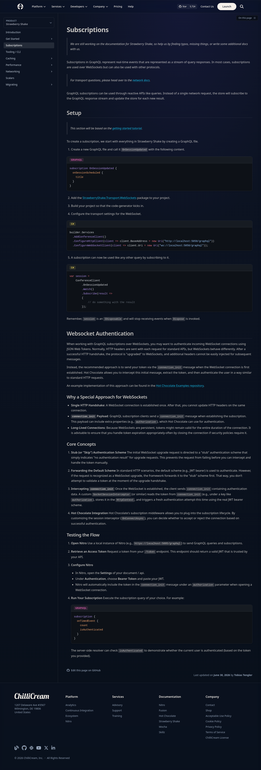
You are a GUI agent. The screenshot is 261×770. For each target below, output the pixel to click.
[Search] (242, 6)
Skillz (162, 732)
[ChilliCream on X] (46, 747)
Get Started (12, 38)
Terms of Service (215, 732)
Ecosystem (72, 716)
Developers (79, 6)
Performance (13, 65)
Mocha (163, 726)
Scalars (10, 78)
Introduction (13, 32)
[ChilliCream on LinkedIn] (53, 747)
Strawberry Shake (169, 721)
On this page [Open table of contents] (247, 17)
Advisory (117, 705)
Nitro (69, 721)
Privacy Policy (213, 726)
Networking (13, 71)
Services (58, 6)
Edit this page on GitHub (84, 670)
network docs (141, 80)
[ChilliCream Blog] (16, 747)
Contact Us (207, 6)
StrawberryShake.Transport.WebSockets (109, 198)
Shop (209, 710)
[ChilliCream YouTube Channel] (38, 747)
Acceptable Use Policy (218, 716)
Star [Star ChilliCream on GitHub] (183, 6)
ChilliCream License (217, 737)
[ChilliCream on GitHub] (24, 747)
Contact (210, 705)
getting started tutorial (127, 128)
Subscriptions (14, 45)
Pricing (118, 6)
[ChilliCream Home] (20, 6)
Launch (226, 6)
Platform (39, 6)
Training (117, 716)
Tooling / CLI (13, 52)
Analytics (71, 705)
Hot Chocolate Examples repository (180, 386)
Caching (10, 58)
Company (100, 6)
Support (117, 710)
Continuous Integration (80, 710)
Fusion (163, 710)
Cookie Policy (213, 721)
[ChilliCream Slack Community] (31, 747)
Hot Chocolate (167, 716)
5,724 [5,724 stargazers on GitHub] (192, 6)
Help (131, 6)
